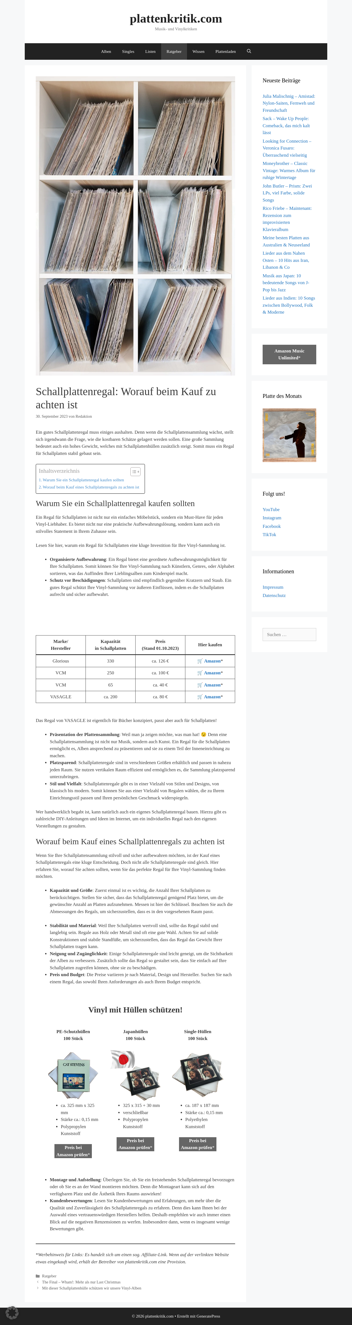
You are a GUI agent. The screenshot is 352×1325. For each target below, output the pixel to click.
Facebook (272, 526)
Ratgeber (174, 51)
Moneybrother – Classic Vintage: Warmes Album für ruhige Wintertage (289, 170)
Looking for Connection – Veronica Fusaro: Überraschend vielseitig (287, 148)
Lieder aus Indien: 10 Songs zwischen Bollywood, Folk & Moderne (289, 305)
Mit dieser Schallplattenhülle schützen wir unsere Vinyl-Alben (91, 1288)
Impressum (273, 587)
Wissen (199, 51)
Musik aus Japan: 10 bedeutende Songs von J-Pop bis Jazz (286, 282)
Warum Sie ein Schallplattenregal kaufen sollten (83, 479)
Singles (128, 51)
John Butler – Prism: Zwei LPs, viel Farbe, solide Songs (287, 193)
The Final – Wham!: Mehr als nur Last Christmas (81, 1282)
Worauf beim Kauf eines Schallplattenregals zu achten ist (91, 487)
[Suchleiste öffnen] (249, 51)
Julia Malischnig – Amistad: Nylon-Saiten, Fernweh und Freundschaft (289, 103)
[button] (12, 1313)
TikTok (269, 534)
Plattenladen (225, 51)
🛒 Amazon (209, 672)
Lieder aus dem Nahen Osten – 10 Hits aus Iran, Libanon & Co (286, 260)
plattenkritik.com (176, 18)
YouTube (271, 509)
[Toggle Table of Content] (132, 471)
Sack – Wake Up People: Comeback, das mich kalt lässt (286, 125)
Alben (106, 51)
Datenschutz (274, 595)
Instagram (272, 517)
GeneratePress (208, 1316)
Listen (150, 51)
